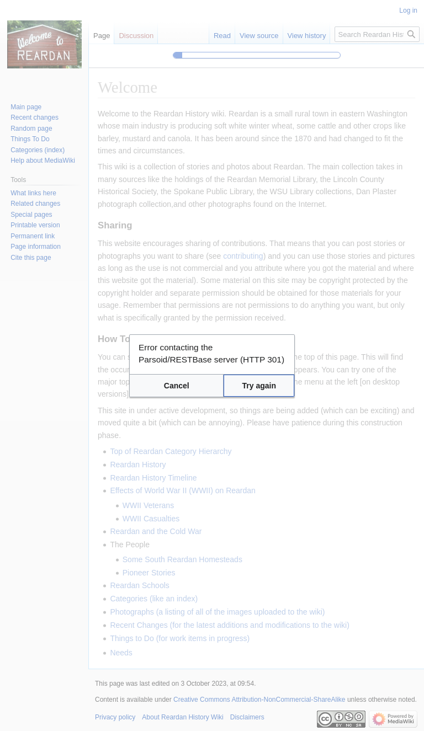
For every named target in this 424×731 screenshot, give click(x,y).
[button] (176, 386)
